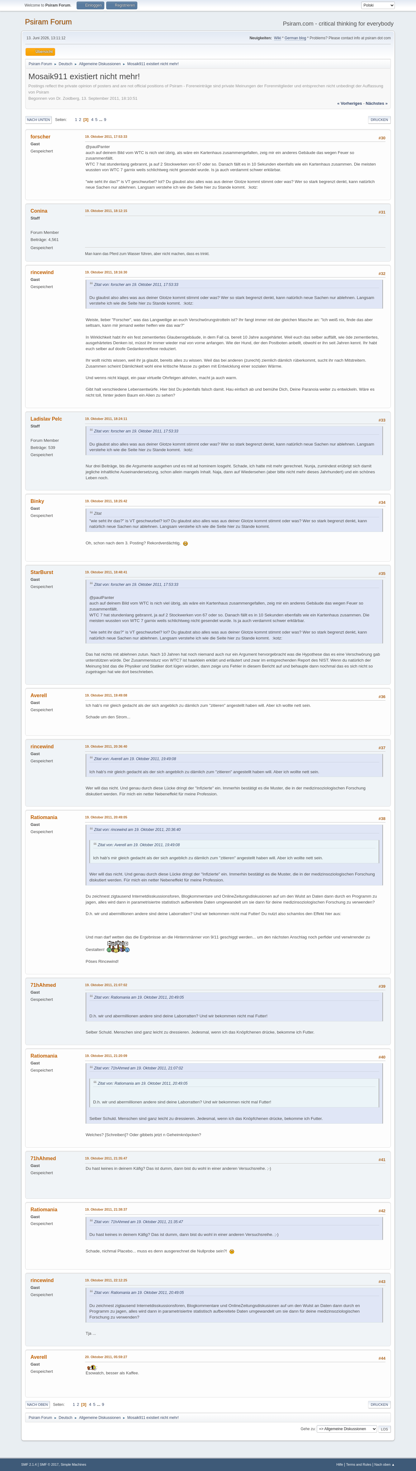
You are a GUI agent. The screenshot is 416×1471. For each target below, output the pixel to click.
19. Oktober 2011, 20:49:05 (106, 817)
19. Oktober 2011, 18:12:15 (106, 211)
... (101, 119)
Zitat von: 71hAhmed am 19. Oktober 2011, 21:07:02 (138, 1068)
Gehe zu (307, 1429)
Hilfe (339, 1464)
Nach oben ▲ (384, 1464)
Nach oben (37, 1404)
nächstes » (377, 103)
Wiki (277, 38)
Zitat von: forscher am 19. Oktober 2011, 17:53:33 (136, 284)
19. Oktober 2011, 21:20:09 (106, 1056)
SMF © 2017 (49, 1464)
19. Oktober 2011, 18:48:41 (106, 572)
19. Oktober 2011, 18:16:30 (106, 272)
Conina (39, 211)
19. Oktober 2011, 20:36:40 (106, 746)
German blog (295, 38)
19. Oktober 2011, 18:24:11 (106, 419)
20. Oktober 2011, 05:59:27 (106, 1357)
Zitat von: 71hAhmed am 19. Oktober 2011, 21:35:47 (138, 1222)
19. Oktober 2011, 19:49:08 (106, 695)
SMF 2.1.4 (29, 1464)
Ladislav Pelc (46, 419)
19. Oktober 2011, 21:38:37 (106, 1209)
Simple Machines (73, 1464)
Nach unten (38, 120)
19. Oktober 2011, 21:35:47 (106, 1158)
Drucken (379, 120)
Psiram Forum (48, 21)
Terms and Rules (358, 1464)
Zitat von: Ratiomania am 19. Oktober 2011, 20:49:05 (139, 997)
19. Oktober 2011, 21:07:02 (106, 985)
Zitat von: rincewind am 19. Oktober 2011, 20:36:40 (137, 829)
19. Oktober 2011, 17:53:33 (106, 136)
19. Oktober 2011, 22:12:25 (106, 1280)
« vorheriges (349, 103)
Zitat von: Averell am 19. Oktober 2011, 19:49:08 (135, 759)
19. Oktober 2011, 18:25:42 (106, 501)
